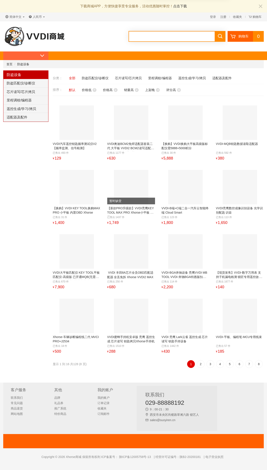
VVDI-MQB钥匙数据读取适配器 (237, 144)
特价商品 (60, 414)
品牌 (57, 397)
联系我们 (17, 397)
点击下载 (180, 6)
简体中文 (15, 17)
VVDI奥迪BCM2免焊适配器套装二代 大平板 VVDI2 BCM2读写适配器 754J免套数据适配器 (130, 148)
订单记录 (104, 403)
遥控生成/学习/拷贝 (21, 109)
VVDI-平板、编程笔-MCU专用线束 (239, 337)
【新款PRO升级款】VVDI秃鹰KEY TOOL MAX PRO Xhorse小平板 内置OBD (130, 212)
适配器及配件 (17, 117)
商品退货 (17, 408)
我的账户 (104, 397)
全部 (72, 78)
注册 (223, 17)
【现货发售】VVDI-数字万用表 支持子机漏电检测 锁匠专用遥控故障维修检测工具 (239, 277)
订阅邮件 (104, 414)
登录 (213, 17)
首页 (9, 64)
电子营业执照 (214, 457)
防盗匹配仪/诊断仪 (21, 83)
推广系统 (60, 408)
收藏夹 (237, 17)
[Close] (261, 6)
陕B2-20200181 (190, 457)
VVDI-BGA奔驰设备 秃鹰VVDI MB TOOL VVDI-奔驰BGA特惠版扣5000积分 (184, 277)
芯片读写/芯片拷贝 (21, 92)
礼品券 (58, 403)
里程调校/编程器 (19, 100)
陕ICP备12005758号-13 (134, 457)
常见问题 (17, 403)
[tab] (25, 83)
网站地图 (17, 414)
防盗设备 (23, 64)
